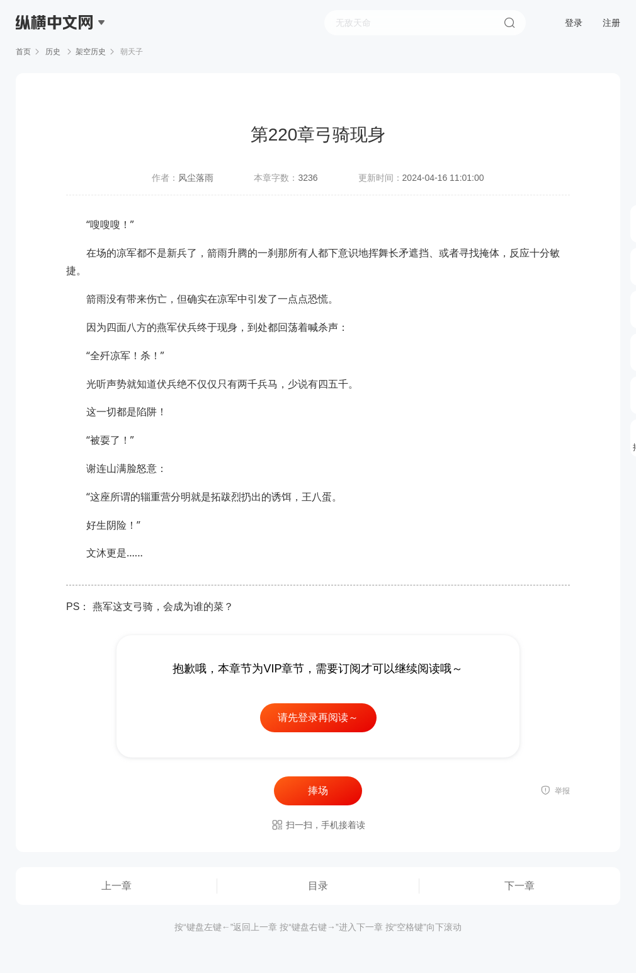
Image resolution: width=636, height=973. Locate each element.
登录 (573, 23)
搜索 (509, 22)
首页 (23, 51)
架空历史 (91, 51)
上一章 (116, 885)
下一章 (519, 885)
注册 (611, 23)
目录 (318, 885)
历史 (53, 51)
